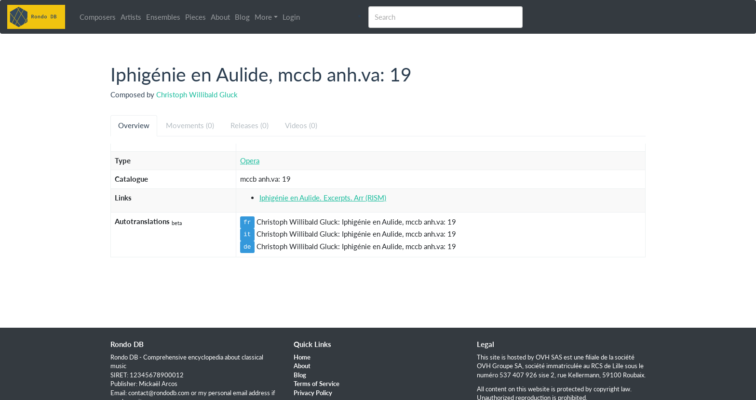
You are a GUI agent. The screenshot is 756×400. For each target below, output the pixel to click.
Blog (242, 17)
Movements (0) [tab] (190, 125)
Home (302, 357)
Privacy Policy (313, 393)
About (220, 17)
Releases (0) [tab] (249, 125)
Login (291, 17)
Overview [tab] (133, 125)
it (247, 234)
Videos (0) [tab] (301, 125)
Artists (131, 17)
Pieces (195, 17)
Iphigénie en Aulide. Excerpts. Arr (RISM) (322, 197)
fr (247, 222)
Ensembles (163, 17)
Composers (98, 17)
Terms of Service (316, 383)
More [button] (263, 17)
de (247, 246)
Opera (249, 160)
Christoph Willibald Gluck (197, 94)
